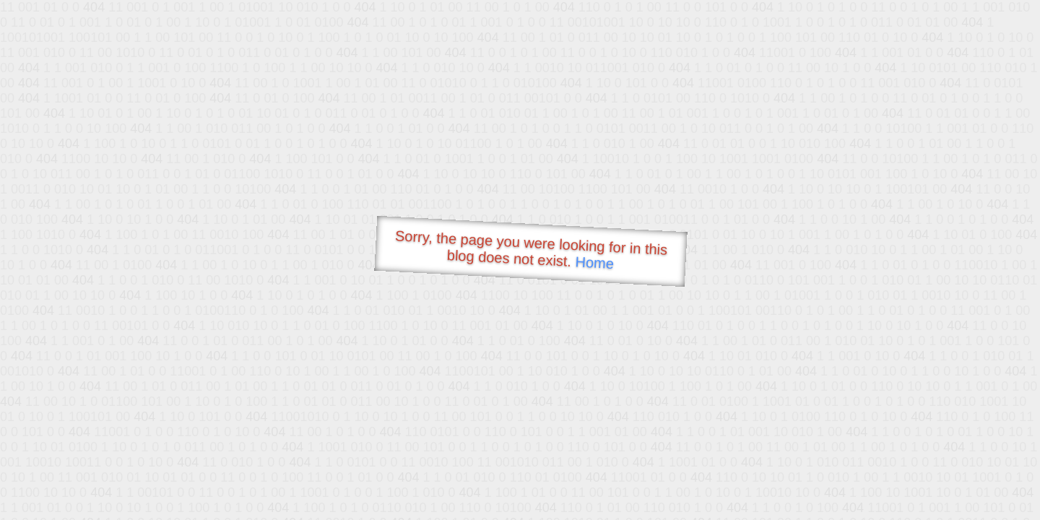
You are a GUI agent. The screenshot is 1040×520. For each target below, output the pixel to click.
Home (594, 263)
